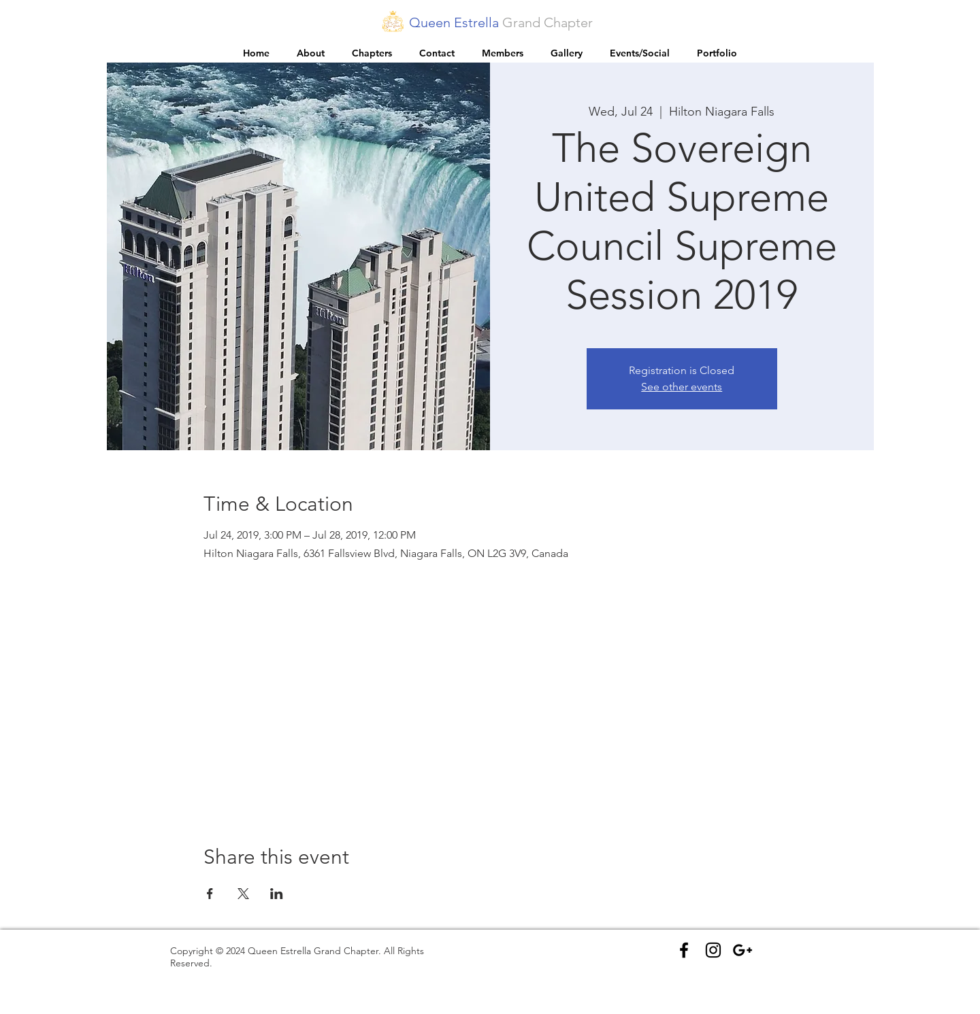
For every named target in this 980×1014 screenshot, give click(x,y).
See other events (681, 386)
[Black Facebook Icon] (684, 950)
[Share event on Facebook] (209, 893)
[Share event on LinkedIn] (276, 893)
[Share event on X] (243, 893)
